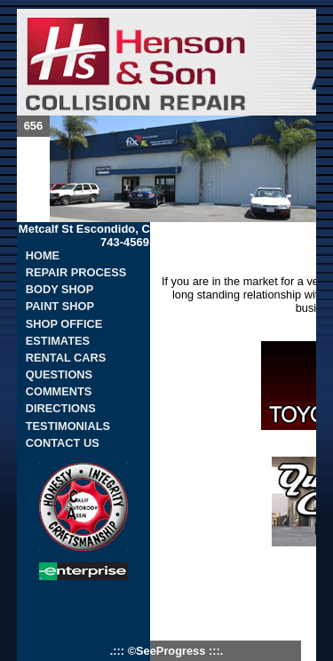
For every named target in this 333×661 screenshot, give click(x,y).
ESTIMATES (58, 340)
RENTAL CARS (66, 357)
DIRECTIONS (61, 408)
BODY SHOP (60, 289)
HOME (42, 255)
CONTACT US (62, 443)
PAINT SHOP (60, 306)
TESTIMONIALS (68, 426)
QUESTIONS (59, 374)
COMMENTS (59, 391)
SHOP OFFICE (64, 323)
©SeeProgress (168, 650)
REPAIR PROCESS (76, 272)
